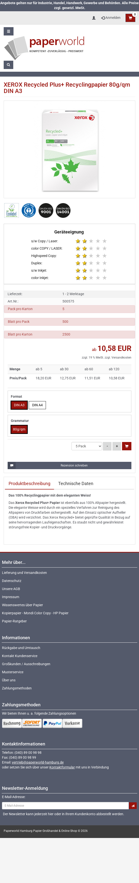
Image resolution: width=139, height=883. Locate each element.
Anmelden (111, 18)
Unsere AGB (11, 589)
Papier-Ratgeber (14, 621)
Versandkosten (121, 357)
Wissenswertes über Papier (22, 605)
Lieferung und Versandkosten (24, 573)
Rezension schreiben (48, 465)
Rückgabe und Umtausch (21, 648)
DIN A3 (19, 405)
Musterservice (12, 672)
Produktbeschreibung (29, 483)
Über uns (8, 680)
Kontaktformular (62, 767)
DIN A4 (37, 405)
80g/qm (19, 429)
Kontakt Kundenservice (19, 656)
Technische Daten (75, 483)
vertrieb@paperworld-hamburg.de (38, 762)
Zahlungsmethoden (17, 688)
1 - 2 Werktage (73, 294)
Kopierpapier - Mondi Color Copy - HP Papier (35, 613)
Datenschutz (11, 581)
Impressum (10, 597)
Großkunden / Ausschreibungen (26, 664)
